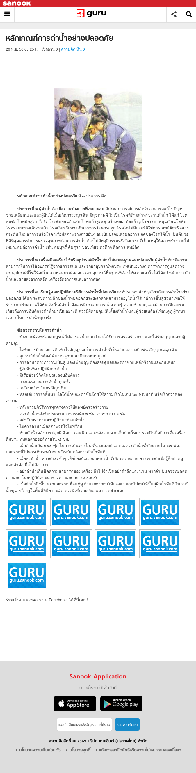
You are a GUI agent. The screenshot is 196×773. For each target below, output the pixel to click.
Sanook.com (17, 3)
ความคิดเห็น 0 (73, 49)
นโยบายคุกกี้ (80, 750)
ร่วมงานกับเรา (127, 725)
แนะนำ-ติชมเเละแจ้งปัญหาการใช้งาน (84, 725)
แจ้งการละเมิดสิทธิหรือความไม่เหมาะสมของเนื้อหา (140, 750)
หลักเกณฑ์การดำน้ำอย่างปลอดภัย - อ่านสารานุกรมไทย (92, 14)
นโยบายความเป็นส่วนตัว (40, 750)
